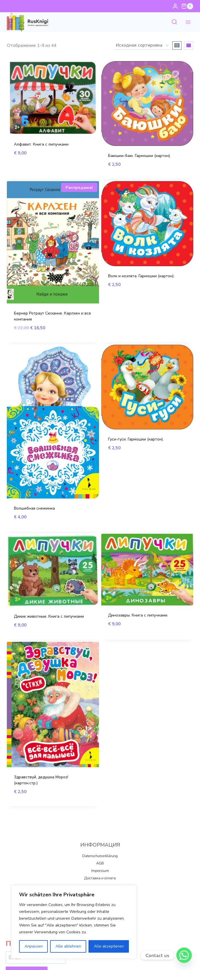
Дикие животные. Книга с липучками (49, 616)
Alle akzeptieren (109, 946)
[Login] (175, 6)
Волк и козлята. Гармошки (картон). (141, 276)
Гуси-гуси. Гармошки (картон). (136, 439)
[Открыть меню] (188, 22)
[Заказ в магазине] (142, 45)
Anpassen (33, 946)
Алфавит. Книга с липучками (41, 144)
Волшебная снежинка (34, 508)
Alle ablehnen (68, 946)
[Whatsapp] (184, 955)
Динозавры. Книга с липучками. (138, 615)
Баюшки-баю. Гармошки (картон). (139, 155)
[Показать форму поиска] (174, 22)
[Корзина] (187, 6)
